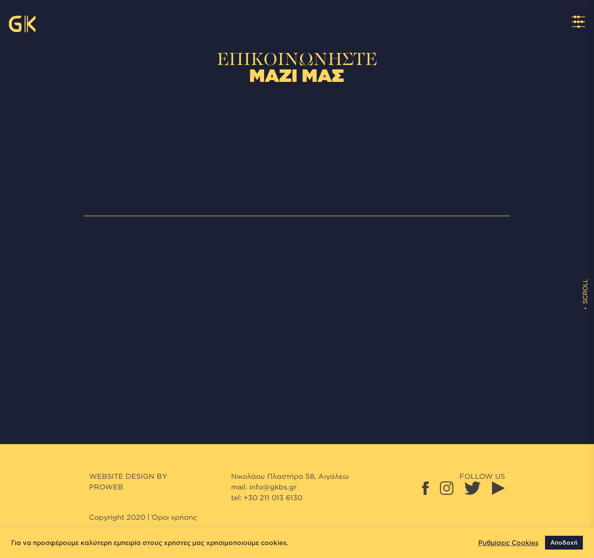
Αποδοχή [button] (564, 542)
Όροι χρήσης (174, 517)
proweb (106, 487)
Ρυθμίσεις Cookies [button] (508, 542)
